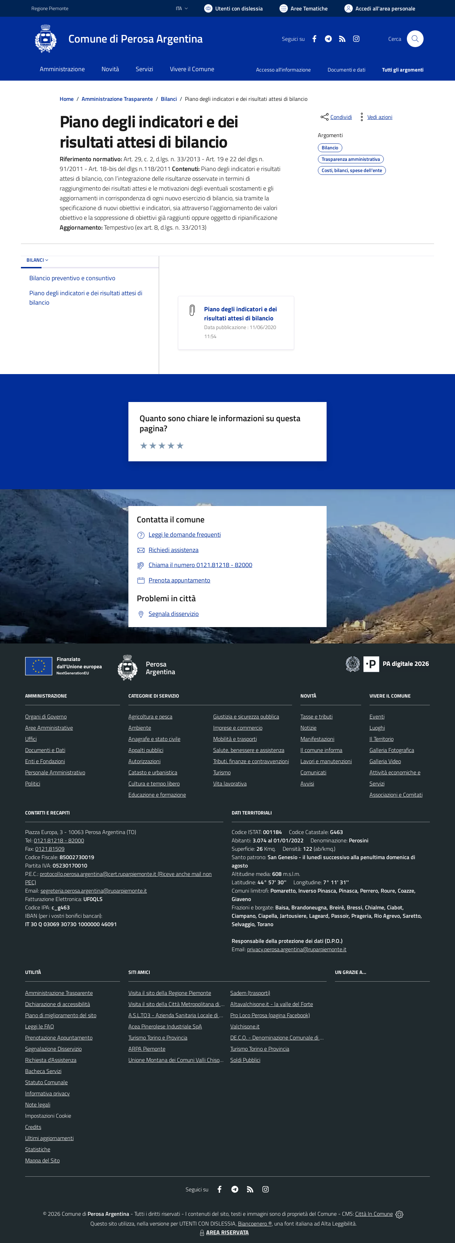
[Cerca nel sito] (415, 38)
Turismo (222, 772)
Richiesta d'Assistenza (50, 1060)
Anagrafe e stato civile (154, 739)
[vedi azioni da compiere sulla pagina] (374, 116)
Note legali (37, 1104)
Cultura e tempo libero (154, 783)
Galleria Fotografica (392, 750)
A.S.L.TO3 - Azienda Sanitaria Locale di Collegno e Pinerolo (196, 1015)
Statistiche (37, 1149)
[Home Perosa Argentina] (117, 38)
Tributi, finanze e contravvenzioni (251, 761)
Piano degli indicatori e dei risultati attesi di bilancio (240, 313)
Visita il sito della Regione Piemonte (169, 993)
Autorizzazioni (144, 761)
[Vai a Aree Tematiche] (303, 8)
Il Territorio (382, 739)
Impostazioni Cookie (48, 1115)
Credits (33, 1127)
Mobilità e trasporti (235, 739)
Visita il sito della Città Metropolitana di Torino (181, 1004)
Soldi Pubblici (245, 1060)
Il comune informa (321, 750)
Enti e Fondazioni (45, 761)
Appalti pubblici (145, 750)
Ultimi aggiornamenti (49, 1138)
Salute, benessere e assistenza (248, 750)
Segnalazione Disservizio (53, 1048)
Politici (32, 783)
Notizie (308, 727)
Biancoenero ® (255, 1223)
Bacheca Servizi (43, 1071)
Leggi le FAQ (39, 1026)
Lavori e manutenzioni (326, 761)
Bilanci (169, 99)
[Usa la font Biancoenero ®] (233, 8)
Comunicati (313, 772)
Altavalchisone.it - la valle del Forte (271, 1004)
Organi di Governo (46, 716)
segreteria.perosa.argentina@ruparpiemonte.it (93, 890)
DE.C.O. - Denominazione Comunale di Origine (283, 1037)
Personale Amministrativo (55, 772)
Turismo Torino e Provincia (157, 1037)
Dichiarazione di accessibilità (57, 1004)
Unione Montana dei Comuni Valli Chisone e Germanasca (194, 1060)
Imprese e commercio (237, 727)
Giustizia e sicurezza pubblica (246, 716)
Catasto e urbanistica (152, 772)
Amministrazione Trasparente (117, 99)
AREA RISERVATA (223, 1232)
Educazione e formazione (157, 794)
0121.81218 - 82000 (59, 840)
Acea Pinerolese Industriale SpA (165, 1026)
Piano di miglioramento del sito (60, 1015)
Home (67, 99)
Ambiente (139, 727)
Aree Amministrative (49, 727)
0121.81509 (50, 848)
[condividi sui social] (335, 116)
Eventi (377, 716)
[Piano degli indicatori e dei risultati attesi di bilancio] (192, 309)
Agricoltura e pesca (150, 716)
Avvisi (307, 783)
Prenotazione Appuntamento (58, 1037)
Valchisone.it (245, 1026)
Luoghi (377, 727)
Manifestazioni (317, 739)
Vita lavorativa (230, 783)
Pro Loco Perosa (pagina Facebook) (270, 1015)
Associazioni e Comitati (396, 794)
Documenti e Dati (45, 750)
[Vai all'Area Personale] (380, 8)
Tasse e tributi (316, 716)
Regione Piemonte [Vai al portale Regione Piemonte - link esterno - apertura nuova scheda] (49, 8)
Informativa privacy (47, 1093)
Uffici (31, 739)
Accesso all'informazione (283, 70)
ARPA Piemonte (146, 1048)
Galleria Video (385, 761)
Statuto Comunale (46, 1082)
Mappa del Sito (42, 1160)
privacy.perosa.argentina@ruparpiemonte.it (296, 949)
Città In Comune (374, 1213)
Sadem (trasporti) (250, 993)
